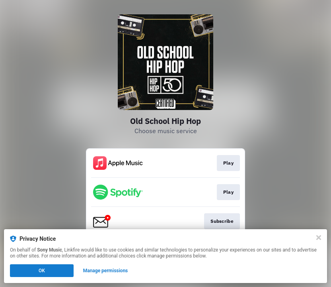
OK (42, 270)
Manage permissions (105, 270)
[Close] (318, 237)
